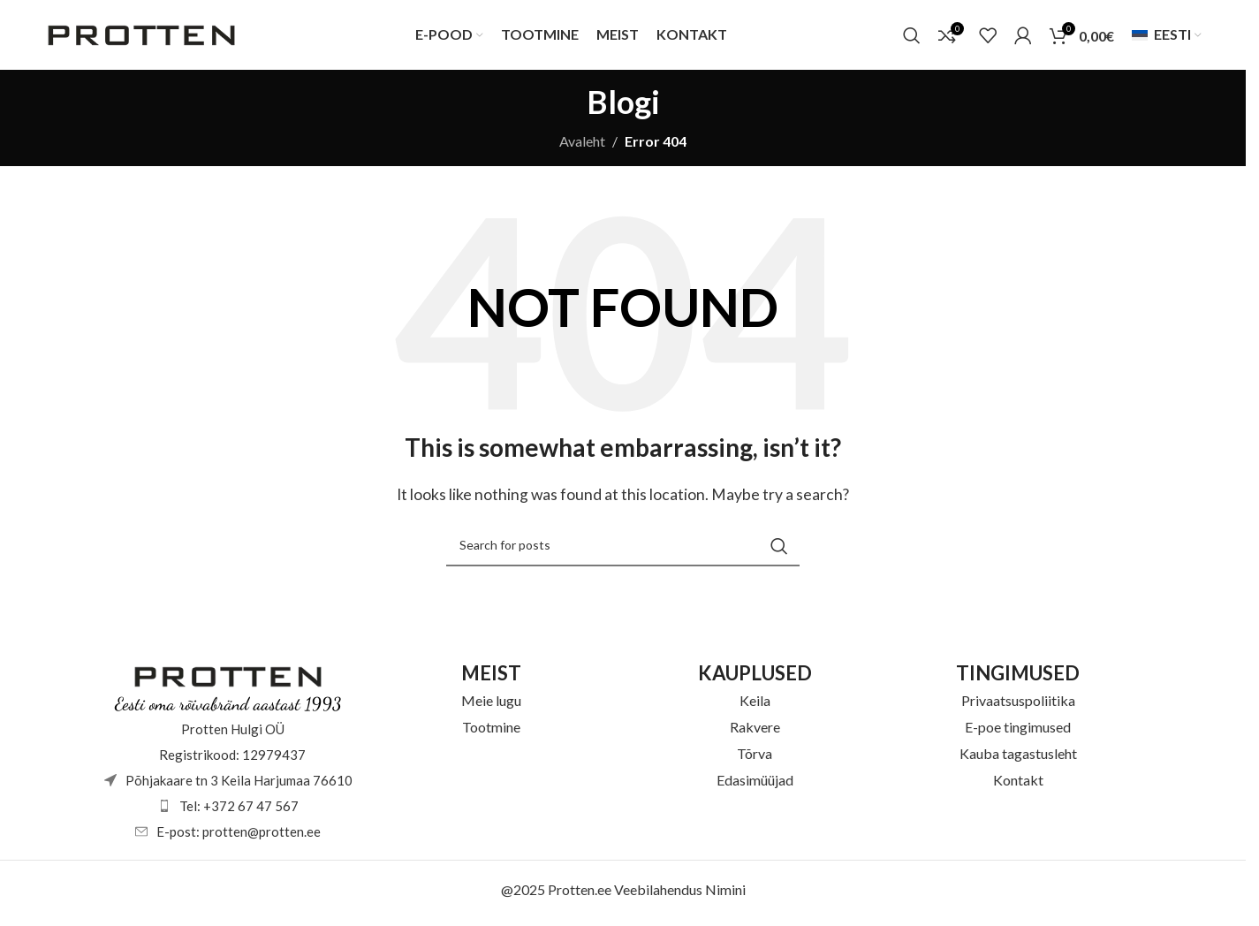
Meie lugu (491, 704)
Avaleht (582, 146)
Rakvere (755, 731)
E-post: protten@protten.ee (238, 836)
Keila (754, 704)
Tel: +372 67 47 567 (239, 810)
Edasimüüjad (755, 784)
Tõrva (754, 757)
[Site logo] (141, 35)
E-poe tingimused (1018, 731)
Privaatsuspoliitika (1018, 704)
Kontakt (1018, 784)
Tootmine (491, 731)
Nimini (725, 893)
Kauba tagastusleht (1018, 757)
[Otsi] (911, 38)
